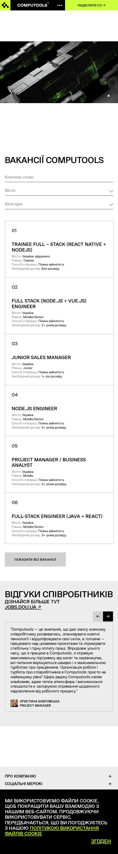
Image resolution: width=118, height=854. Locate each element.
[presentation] (98, 616)
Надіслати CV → (91, 5)
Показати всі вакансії (35, 559)
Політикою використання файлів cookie (52, 830)
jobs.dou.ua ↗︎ (23, 607)
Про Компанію (20, 776)
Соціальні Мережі (23, 783)
